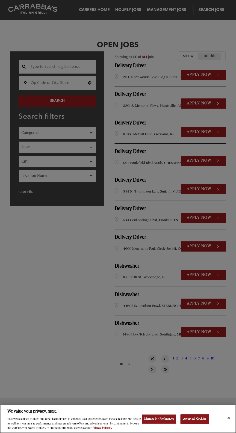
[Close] (229, 418)
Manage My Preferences (159, 419)
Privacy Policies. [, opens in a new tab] (102, 428)
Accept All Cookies (194, 419)
